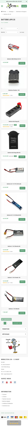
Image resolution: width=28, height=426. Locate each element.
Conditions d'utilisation (7, 403)
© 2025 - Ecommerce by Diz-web (7, 413)
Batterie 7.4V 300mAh (14, 308)
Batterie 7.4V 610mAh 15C (14, 277)
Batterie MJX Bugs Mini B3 (14, 152)
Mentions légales (6, 401)
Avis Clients (14, 421)
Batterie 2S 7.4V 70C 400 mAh (14, 183)
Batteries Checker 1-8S (14, 90)
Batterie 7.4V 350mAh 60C (14, 246)
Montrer (3, 32)
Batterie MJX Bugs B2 (14, 121)
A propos (4, 394)
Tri (1, 28)
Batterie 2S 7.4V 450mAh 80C (14, 215)
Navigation (2, 6)
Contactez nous (6, 405)
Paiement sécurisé (6, 399)
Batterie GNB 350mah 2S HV (14, 59)
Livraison (4, 396)
